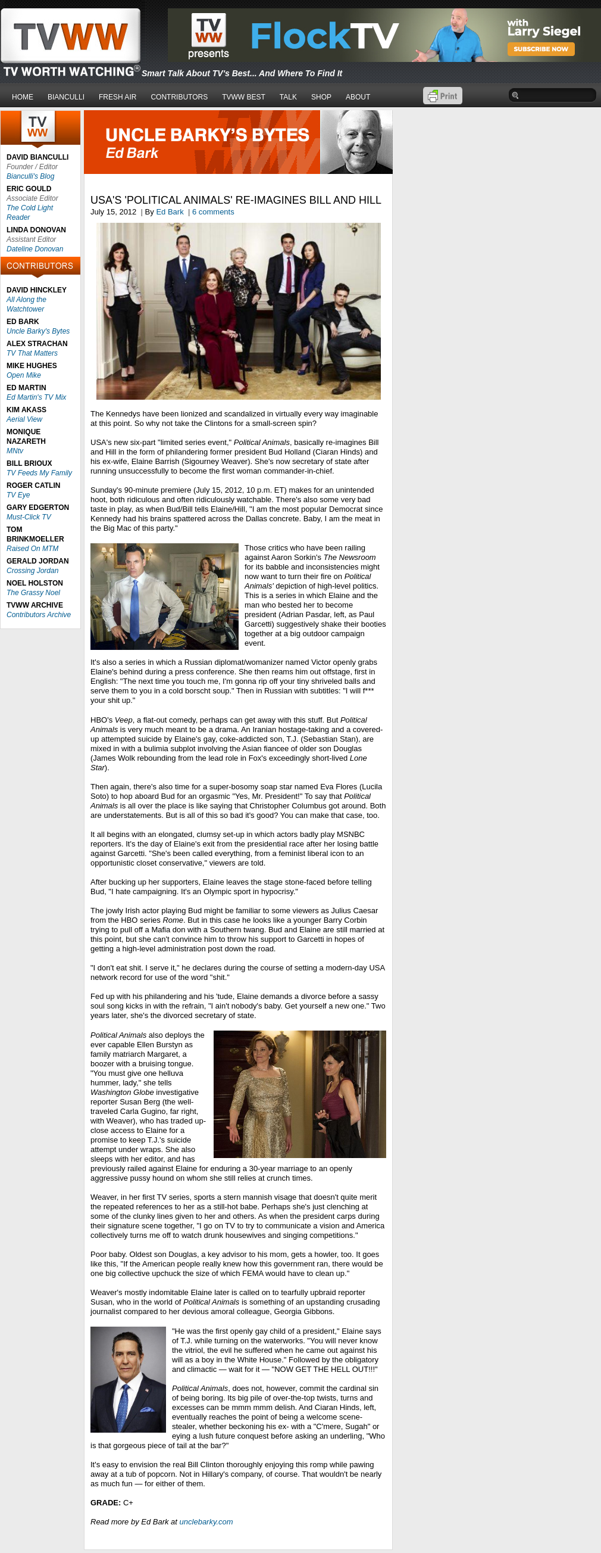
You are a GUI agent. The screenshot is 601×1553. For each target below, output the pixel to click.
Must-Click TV (29, 517)
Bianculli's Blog (30, 176)
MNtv (15, 451)
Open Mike (24, 375)
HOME (22, 97)
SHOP (321, 97)
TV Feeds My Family (39, 473)
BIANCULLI (66, 97)
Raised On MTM (32, 548)
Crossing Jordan (32, 571)
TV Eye (18, 495)
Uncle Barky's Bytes (38, 331)
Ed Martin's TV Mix (36, 397)
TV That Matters (32, 353)
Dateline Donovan (35, 249)
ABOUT (358, 97)
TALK (288, 97)
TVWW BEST (243, 97)
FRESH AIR (117, 97)
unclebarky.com (206, 1521)
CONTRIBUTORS (179, 97)
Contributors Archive (39, 615)
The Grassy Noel (33, 593)
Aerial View (24, 419)
